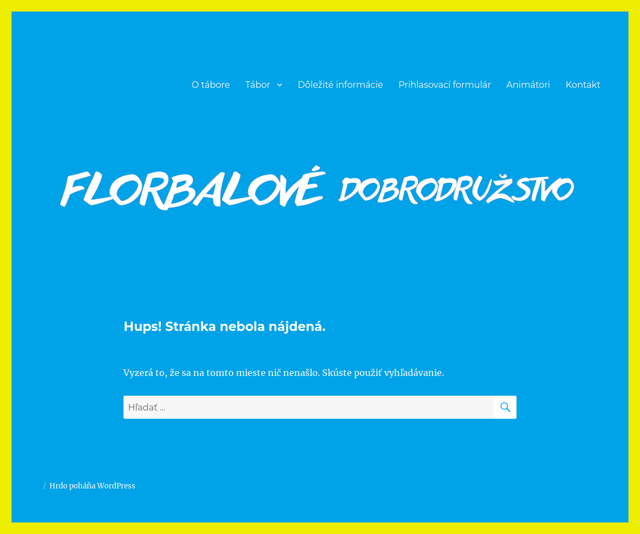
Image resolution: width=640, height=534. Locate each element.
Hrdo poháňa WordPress (92, 486)
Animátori (529, 85)
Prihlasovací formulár (444, 85)
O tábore (211, 85)
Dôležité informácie (340, 85)
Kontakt (582, 85)
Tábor (257, 85)
